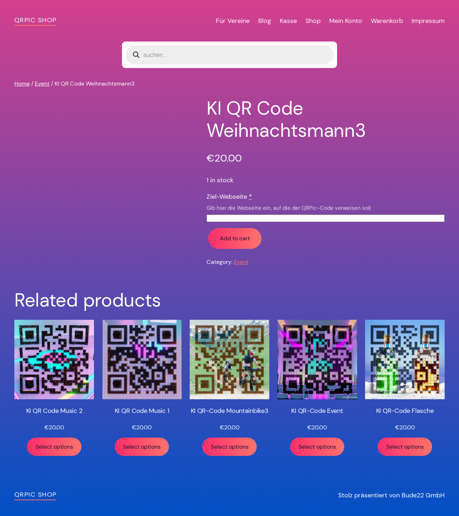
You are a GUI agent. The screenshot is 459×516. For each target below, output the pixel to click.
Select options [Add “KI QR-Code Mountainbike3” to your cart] (230, 446)
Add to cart (235, 238)
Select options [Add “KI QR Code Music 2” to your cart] (54, 446)
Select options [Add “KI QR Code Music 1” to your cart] (142, 446)
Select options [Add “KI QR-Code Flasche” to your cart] (405, 446)
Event (42, 83)
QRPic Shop (35, 20)
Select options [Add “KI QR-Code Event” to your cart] (317, 446)
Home (22, 83)
